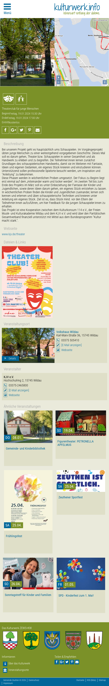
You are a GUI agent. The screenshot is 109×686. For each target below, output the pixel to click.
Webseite (66, 350)
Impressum (8, 683)
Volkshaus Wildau (67, 332)
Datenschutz (34, 680)
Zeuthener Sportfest (71, 497)
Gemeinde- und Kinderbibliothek (25, 448)
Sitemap (102, 680)
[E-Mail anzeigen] (71, 345)
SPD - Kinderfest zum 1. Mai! (76, 595)
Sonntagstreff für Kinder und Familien (28, 595)
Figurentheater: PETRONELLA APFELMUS (75, 443)
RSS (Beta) (91, 680)
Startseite (80, 680)
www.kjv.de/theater (13, 234)
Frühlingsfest (14, 536)
